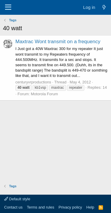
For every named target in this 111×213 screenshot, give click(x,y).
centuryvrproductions (33, 82)
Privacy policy (70, 207)
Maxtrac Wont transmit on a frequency (57, 41)
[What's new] (104, 7)
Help (90, 207)
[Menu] (8, 7)
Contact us (13, 207)
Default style (17, 199)
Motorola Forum (44, 94)
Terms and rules (40, 207)
